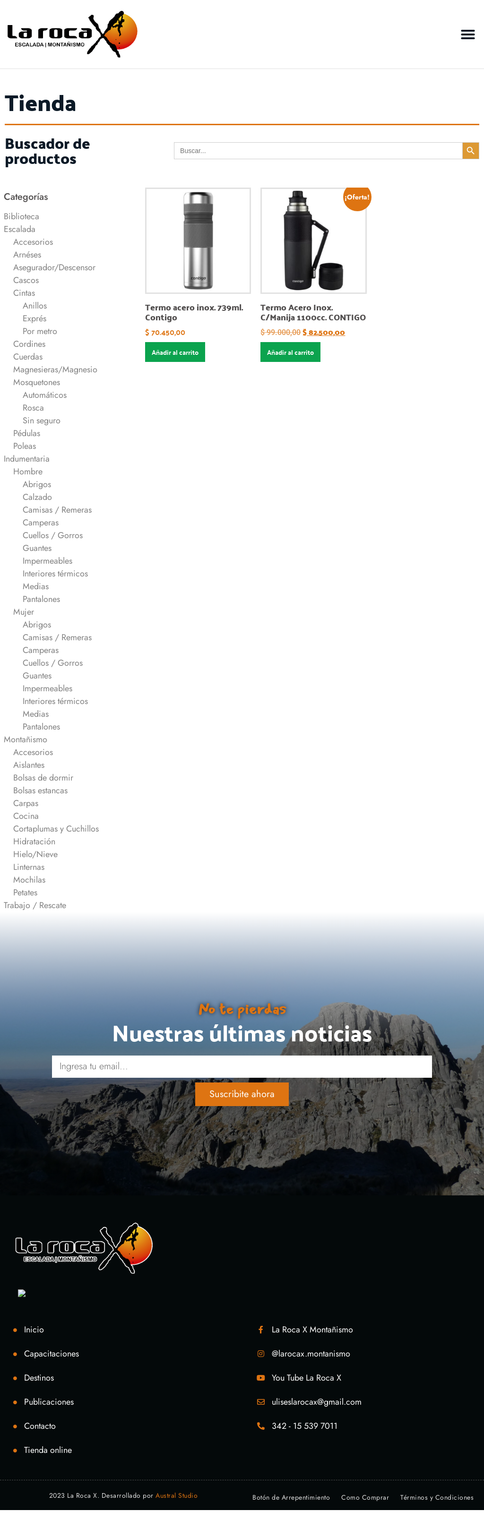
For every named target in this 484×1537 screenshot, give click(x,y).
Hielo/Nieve (35, 854)
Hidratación (34, 841)
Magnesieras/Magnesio (55, 369)
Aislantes (28, 765)
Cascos (26, 280)
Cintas (24, 293)
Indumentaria (27, 459)
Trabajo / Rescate (35, 905)
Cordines (29, 344)
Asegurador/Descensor (54, 267)
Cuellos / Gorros (53, 535)
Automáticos (45, 395)
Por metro (40, 331)
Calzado (37, 497)
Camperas (41, 522)
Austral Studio (177, 1495)
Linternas (28, 867)
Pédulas (26, 433)
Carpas (25, 803)
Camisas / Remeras (57, 510)
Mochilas (29, 880)
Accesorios (33, 242)
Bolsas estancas (40, 790)
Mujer (23, 612)
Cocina (26, 816)
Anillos (35, 306)
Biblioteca (21, 216)
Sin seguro (41, 420)
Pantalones (41, 599)
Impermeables (47, 561)
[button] (468, 34)
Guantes (37, 548)
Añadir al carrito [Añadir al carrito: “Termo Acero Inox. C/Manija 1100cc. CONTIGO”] (290, 352)
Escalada (19, 229)
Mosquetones (36, 382)
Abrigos (37, 484)
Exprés (34, 318)
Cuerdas (28, 357)
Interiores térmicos (55, 573)
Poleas (24, 446)
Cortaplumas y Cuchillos (56, 829)
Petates (25, 892)
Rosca (33, 408)
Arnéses (27, 255)
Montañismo (25, 739)
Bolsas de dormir (43, 778)
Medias (36, 586)
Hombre (28, 471)
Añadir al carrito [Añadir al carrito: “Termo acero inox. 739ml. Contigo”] (175, 352)
